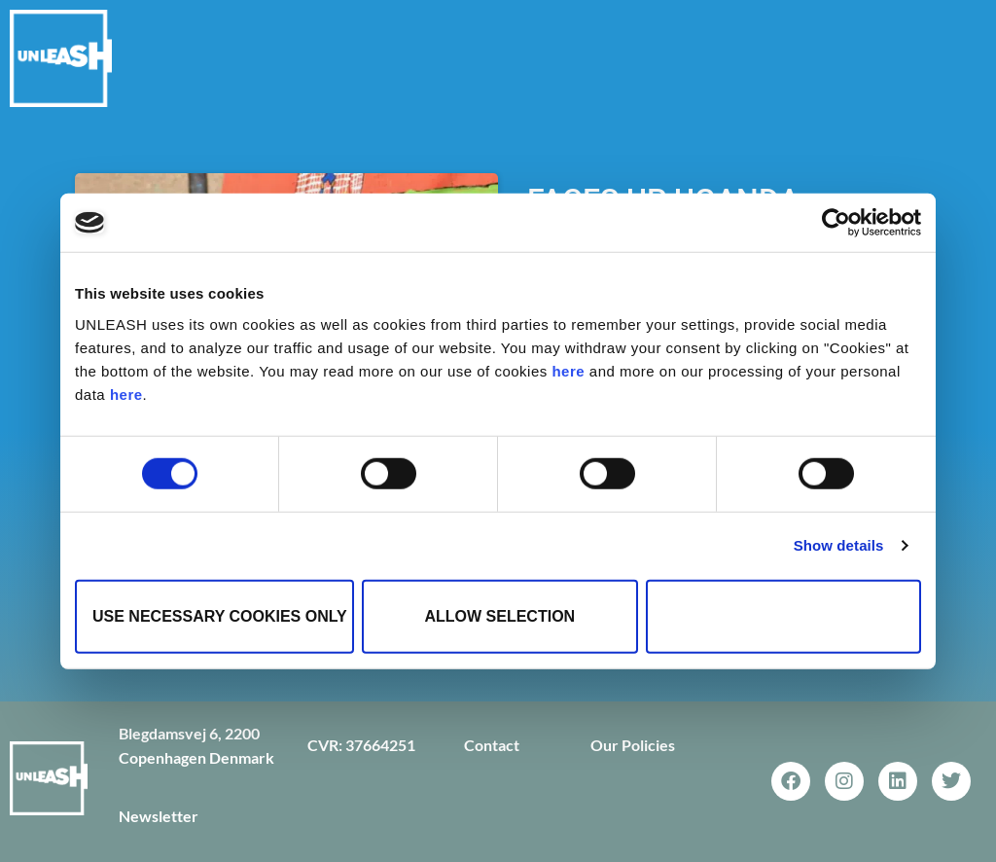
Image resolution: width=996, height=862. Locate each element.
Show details (839, 545)
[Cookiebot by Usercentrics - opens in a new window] (836, 222)
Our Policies (632, 745)
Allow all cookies (784, 615)
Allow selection (499, 615)
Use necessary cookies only (219, 615)
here (568, 370)
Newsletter (158, 816)
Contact (491, 745)
